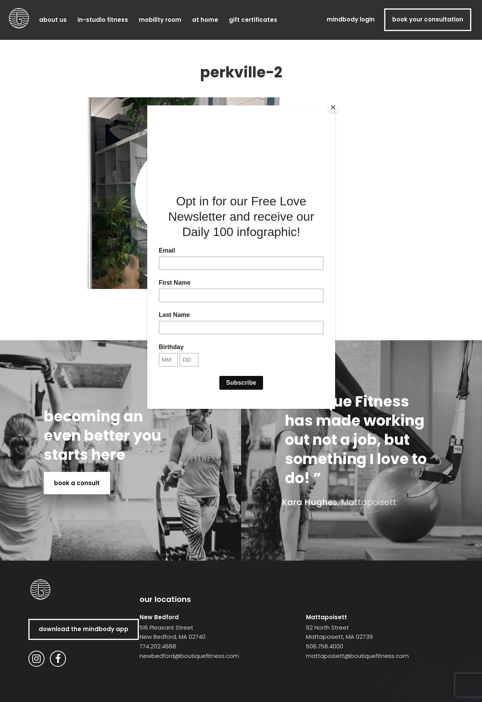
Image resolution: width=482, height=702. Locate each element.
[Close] (333, 107)
